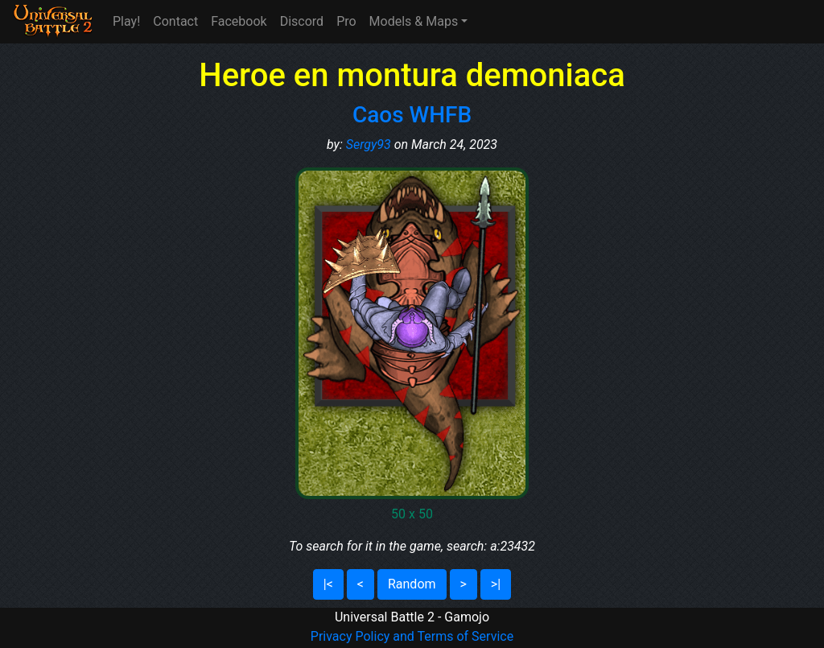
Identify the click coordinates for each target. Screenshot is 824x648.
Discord (301, 21)
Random (412, 584)
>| (496, 584)
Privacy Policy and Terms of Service (412, 636)
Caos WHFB (412, 114)
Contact (175, 21)
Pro (346, 21)
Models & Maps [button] (414, 21)
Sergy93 (368, 144)
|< (328, 584)
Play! (126, 21)
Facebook (238, 21)
